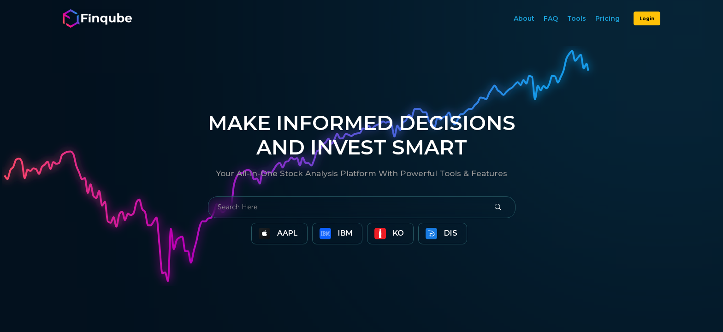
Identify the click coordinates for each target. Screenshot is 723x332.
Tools (576, 18)
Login (647, 19)
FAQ (551, 18)
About (524, 18)
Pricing (607, 18)
